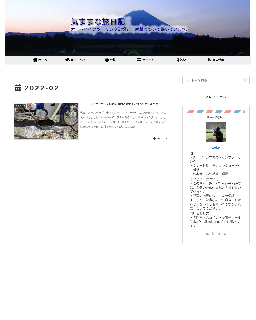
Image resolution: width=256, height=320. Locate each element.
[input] (216, 80)
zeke (216, 147)
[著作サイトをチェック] (207, 233)
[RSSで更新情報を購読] (224, 233)
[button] (245, 80)
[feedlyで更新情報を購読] (218, 233)
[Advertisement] (216, 276)
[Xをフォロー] (213, 233)
